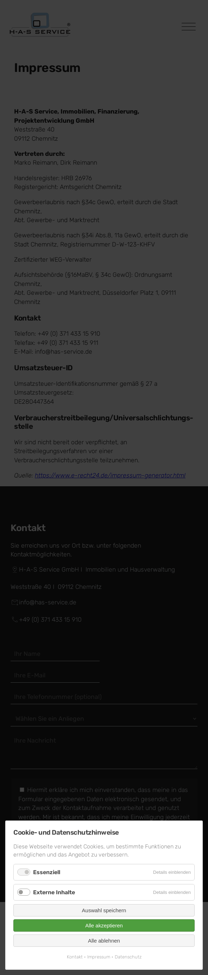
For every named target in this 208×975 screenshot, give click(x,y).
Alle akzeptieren (104, 925)
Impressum (98, 956)
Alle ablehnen (104, 941)
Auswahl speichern (104, 910)
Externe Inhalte (54, 892)
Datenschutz (128, 956)
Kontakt (75, 956)
